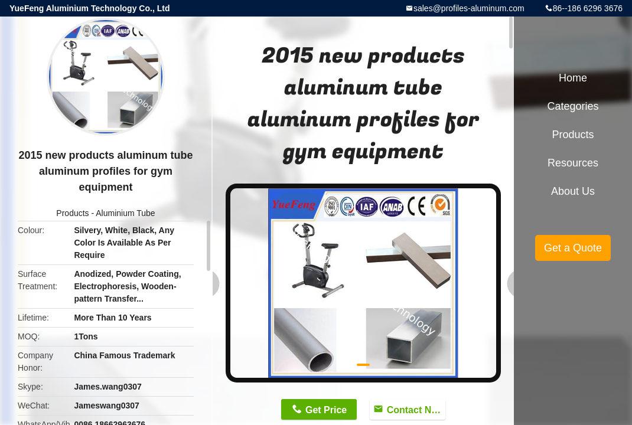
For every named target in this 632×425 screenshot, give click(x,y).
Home (573, 78)
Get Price (326, 410)
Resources (573, 163)
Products (72, 213)
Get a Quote (573, 248)
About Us (573, 191)
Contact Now (416, 410)
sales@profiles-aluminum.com (469, 8)
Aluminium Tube (125, 213)
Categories (572, 106)
